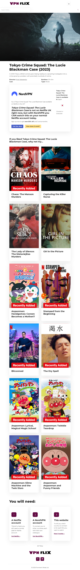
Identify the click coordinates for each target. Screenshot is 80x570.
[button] (69, 4)
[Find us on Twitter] (42, 559)
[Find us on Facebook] (38, 559)
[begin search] (78, 10)
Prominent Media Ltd (42, 567)
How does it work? (33, 126)
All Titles (40, 546)
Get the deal (17, 126)
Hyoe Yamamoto (21, 79)
